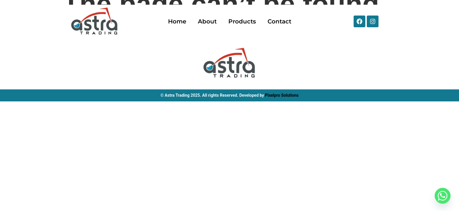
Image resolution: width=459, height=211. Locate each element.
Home (177, 21)
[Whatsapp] (443, 196)
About (207, 21)
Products (242, 21)
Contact (279, 21)
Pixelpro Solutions (282, 95)
